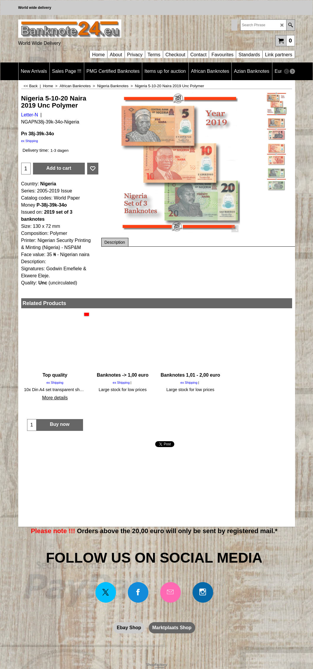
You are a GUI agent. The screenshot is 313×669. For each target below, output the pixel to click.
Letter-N (29, 114)
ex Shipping (29, 141)
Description (115, 242)
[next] (292, 71)
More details (55, 397)
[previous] (286, 71)
